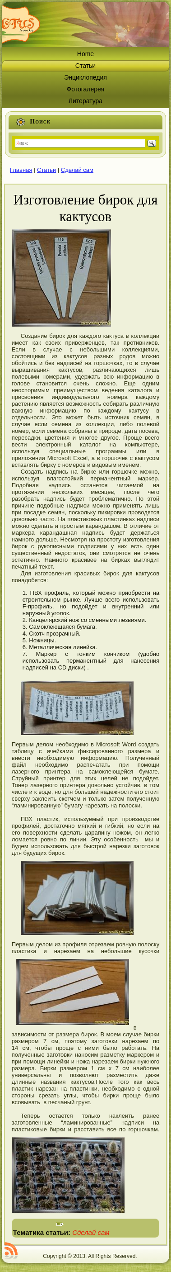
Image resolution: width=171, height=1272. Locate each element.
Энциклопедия (85, 77)
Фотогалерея (86, 89)
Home (85, 53)
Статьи (85, 65)
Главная (21, 169)
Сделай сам (77, 169)
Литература (85, 100)
